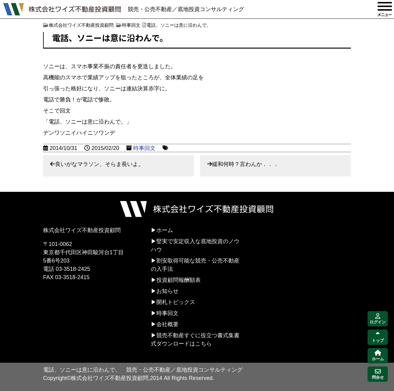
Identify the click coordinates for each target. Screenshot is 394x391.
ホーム (164, 230)
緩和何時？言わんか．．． (245, 164)
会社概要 (167, 324)
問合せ (378, 374)
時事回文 (144, 148)
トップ (378, 337)
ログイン (378, 319)
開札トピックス (175, 302)
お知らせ (167, 291)
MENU (385, 9)
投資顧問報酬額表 (178, 280)
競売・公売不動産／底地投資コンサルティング (186, 9)
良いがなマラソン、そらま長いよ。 (99, 164)
